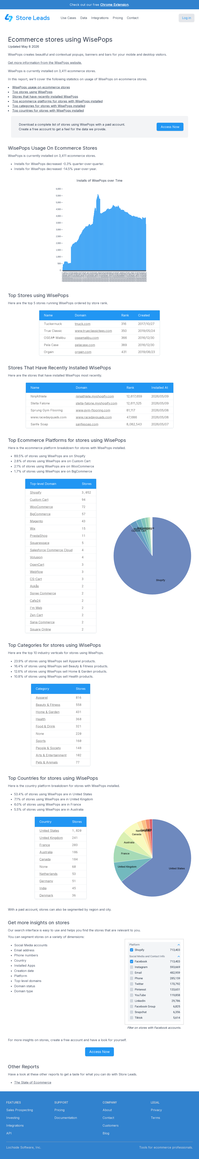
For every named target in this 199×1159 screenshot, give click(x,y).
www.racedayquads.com (94, 417)
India (42, 888)
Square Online (40, 629)
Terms (155, 1118)
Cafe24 (35, 601)
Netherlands (48, 874)
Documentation (65, 1118)
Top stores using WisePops (32, 92)
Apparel (42, 698)
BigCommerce (40, 514)
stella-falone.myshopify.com (96, 403)
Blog (106, 1133)
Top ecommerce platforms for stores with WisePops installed (57, 101)
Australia (45, 852)
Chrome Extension (114, 5)
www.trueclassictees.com (93, 331)
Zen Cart (36, 615)
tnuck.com (82, 324)
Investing (12, 1118)
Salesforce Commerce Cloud (51, 550)
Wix (32, 528)
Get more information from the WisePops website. (45, 63)
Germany (46, 881)
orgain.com (83, 352)
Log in (186, 18)
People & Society (48, 748)
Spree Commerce (43, 593)
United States (49, 831)
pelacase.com (85, 345)
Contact (132, 18)
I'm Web (36, 608)
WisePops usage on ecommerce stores (41, 87)
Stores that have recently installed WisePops (45, 96)
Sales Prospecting (19, 1110)
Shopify (35, 492)
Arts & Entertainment (51, 755)
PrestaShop (38, 536)
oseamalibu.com (87, 338)
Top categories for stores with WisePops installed (48, 106)
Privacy (156, 1110)
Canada (45, 859)
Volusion (36, 557)
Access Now (170, 127)
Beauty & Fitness (48, 705)
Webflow (36, 572)
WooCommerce (41, 507)
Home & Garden (47, 712)
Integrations (100, 18)
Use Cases (68, 18)
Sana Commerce (42, 622)
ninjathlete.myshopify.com (95, 396)
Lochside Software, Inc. (23, 1147)
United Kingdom (51, 838)
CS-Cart (36, 579)
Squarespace (39, 543)
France (44, 845)
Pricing (118, 18)
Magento (36, 521)
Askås (34, 586)
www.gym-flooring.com (93, 410)
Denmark (46, 895)
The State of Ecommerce (32, 1082)
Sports (41, 741)
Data (83, 18)
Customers (111, 1125)
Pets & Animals (47, 762)
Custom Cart (39, 500)
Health (40, 719)
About (107, 1110)
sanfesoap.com (87, 424)
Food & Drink (45, 726)
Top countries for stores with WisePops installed (48, 110)
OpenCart (37, 565)
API (9, 1133)
